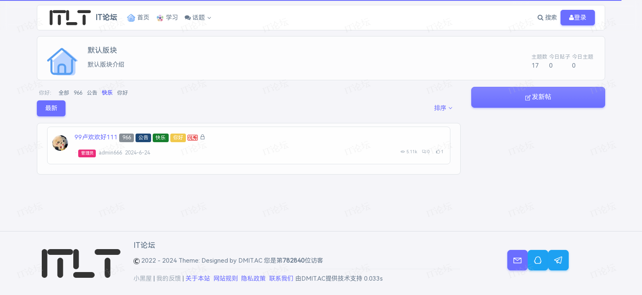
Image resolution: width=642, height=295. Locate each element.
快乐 (107, 93)
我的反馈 (168, 278)
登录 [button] (577, 18)
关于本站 (197, 278)
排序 (440, 108)
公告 (92, 93)
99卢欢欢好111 (96, 137)
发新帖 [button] (538, 97)
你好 (122, 93)
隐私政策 (253, 278)
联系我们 (281, 278)
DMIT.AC (250, 260)
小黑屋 (142, 278)
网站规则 (225, 278)
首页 (138, 18)
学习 (167, 18)
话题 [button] (195, 17)
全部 (64, 93)
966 (78, 93)
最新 (51, 108)
